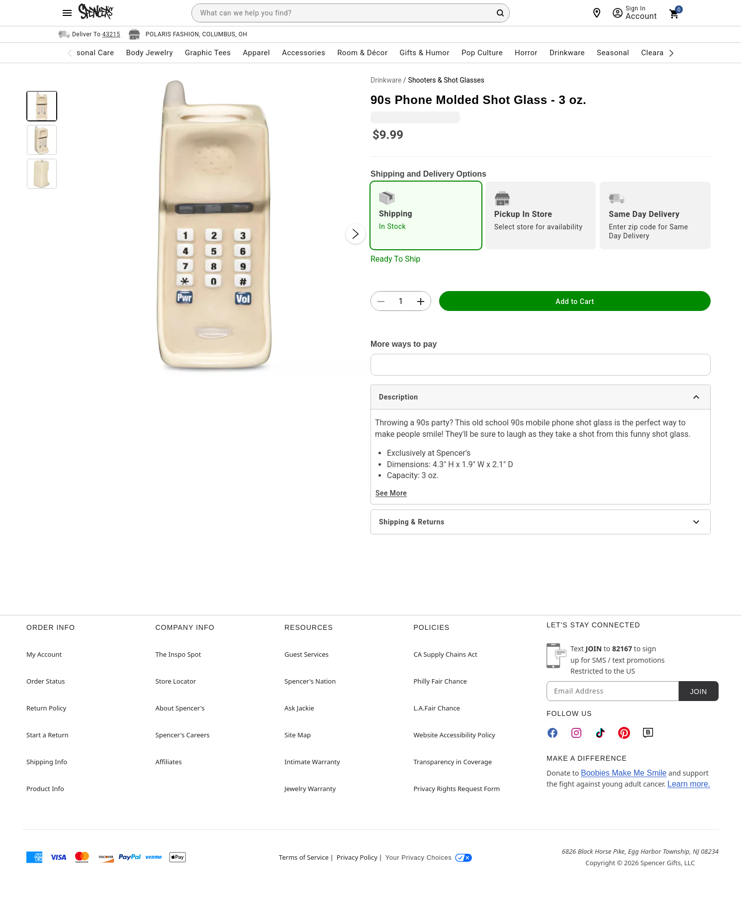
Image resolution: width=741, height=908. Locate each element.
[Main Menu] (67, 13)
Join (698, 692)
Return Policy (46, 708)
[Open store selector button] (188, 34)
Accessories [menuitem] (303, 52)
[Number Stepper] (401, 301)
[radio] (425, 215)
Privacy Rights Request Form (457, 788)
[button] (214, 224)
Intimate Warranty (312, 761)
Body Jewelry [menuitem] (149, 52)
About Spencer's (180, 708)
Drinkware (385, 80)
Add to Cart (575, 301)
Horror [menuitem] (526, 52)
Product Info (45, 788)
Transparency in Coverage (453, 761)
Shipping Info (46, 761)
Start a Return (47, 734)
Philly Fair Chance (440, 681)
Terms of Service (304, 857)
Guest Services (306, 654)
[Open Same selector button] (89, 34)
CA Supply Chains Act (445, 654)
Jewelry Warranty (310, 788)
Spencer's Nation (310, 681)
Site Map (297, 734)
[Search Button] (500, 13)
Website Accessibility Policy (454, 734)
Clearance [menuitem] (658, 52)
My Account (44, 654)
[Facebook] (552, 733)
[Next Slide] (356, 234)
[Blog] (648, 733)
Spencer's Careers (183, 734)
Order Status (45, 681)
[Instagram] (576, 733)
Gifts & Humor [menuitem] (424, 52)
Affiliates (169, 761)
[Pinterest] (624, 733)
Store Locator (176, 681)
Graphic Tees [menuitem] (208, 52)
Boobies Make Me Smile (624, 773)
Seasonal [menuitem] (613, 52)
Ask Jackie (299, 708)
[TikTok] (600, 733)
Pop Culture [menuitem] (482, 52)
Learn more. (688, 784)
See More (391, 493)
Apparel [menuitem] (256, 52)
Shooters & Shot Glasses (446, 80)
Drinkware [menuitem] (567, 52)
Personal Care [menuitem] (89, 52)
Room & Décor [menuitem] (362, 52)
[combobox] (350, 13)
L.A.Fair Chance (437, 708)
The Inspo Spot (178, 654)
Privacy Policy (357, 857)
